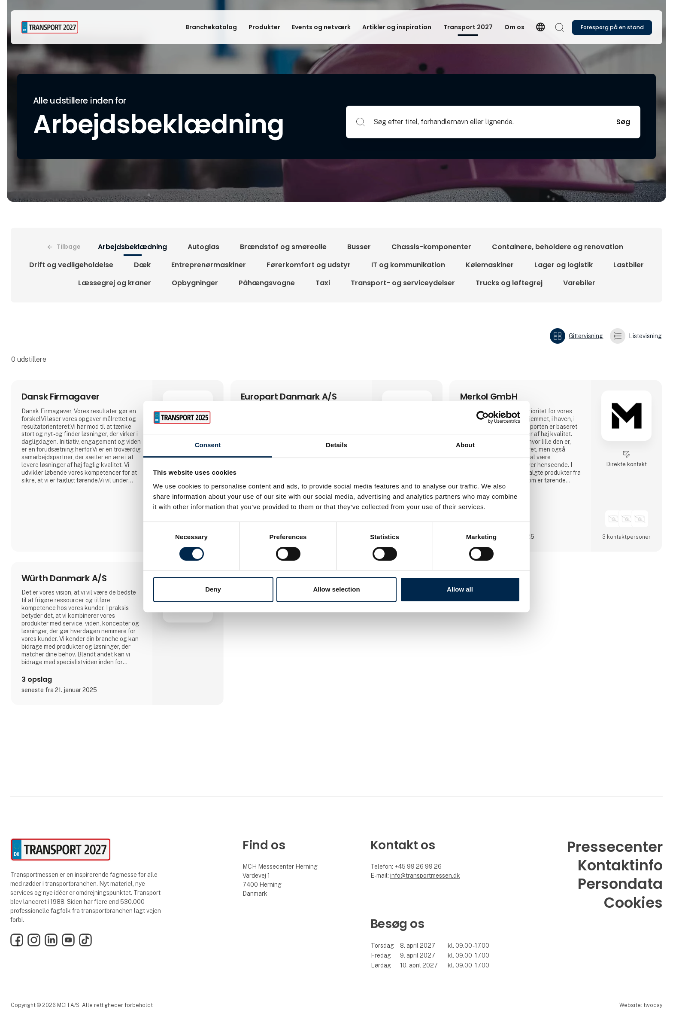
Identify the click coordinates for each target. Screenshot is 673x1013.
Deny (213, 589)
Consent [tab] (208, 445)
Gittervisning (576, 336)
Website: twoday (640, 1005)
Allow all (460, 589)
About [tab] (465, 445)
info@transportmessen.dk (425, 875)
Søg (623, 122)
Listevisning (636, 336)
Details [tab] (336, 445)
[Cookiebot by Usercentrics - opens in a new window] (482, 417)
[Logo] (55, 27)
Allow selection (336, 589)
